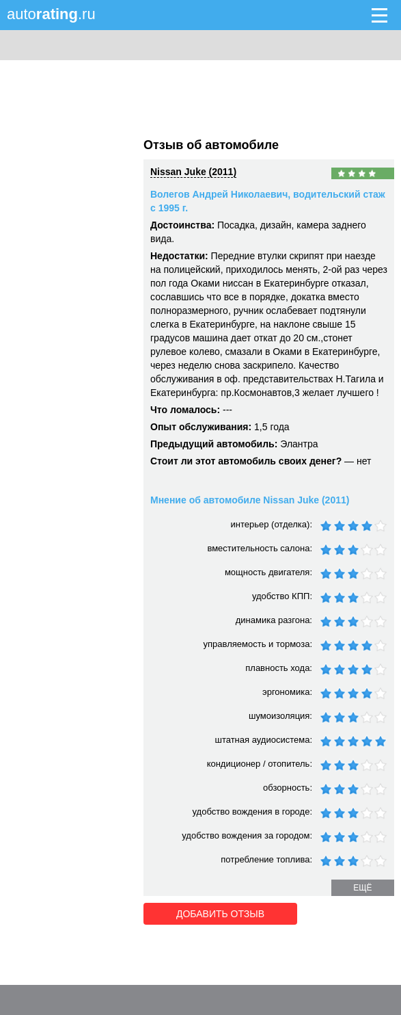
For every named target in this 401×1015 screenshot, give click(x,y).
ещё (362, 888)
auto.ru (51, 14)
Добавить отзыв (220, 913)
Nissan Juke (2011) (193, 171)
